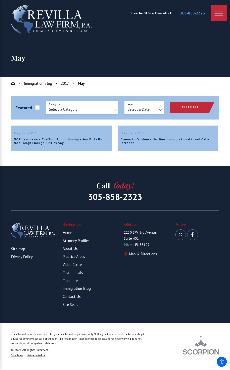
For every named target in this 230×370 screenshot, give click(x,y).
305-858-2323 (192, 13)
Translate (70, 283)
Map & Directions (143, 257)
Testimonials (73, 275)
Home (67, 235)
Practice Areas (74, 259)
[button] (222, 362)
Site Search (71, 307)
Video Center (73, 267)
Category (54, 104)
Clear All (190, 107)
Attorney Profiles (76, 243)
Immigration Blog (38, 83)
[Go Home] (15, 83)
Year (130, 104)
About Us (70, 251)
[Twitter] (180, 237)
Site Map (18, 251)
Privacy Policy (22, 260)
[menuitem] (84, 235)
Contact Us (72, 299)
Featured (23, 107)
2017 (65, 83)
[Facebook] (192, 237)
